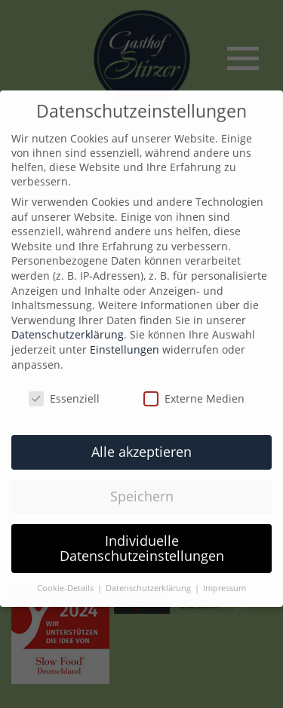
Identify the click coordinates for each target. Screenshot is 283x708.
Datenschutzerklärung (67, 325)
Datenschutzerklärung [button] (149, 579)
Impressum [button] (224, 579)
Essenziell (64, 389)
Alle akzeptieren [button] (141, 442)
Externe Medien (194, 389)
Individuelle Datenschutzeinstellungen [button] (142, 538)
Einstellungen (124, 340)
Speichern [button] (142, 486)
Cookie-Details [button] (66, 579)
